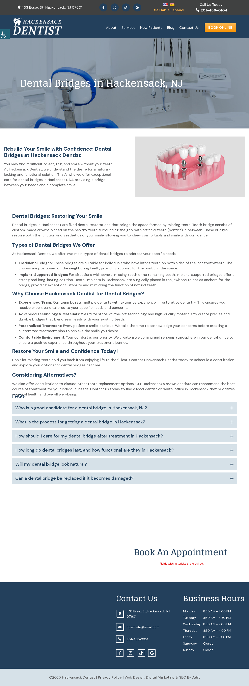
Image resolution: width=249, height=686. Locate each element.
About (111, 27)
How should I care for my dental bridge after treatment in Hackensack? (89, 436)
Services (128, 27)
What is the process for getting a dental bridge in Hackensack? (80, 422)
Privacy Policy (110, 677)
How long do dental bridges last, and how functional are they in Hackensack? (94, 450)
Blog (170, 27)
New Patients (151, 27)
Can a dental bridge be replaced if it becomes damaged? (74, 478)
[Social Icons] (103, 7)
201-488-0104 (211, 10)
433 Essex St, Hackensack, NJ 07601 (50, 7)
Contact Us (189, 27)
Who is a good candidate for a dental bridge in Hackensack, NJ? (81, 408)
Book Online (220, 27)
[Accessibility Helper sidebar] (5, 34)
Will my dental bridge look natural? (51, 464)
